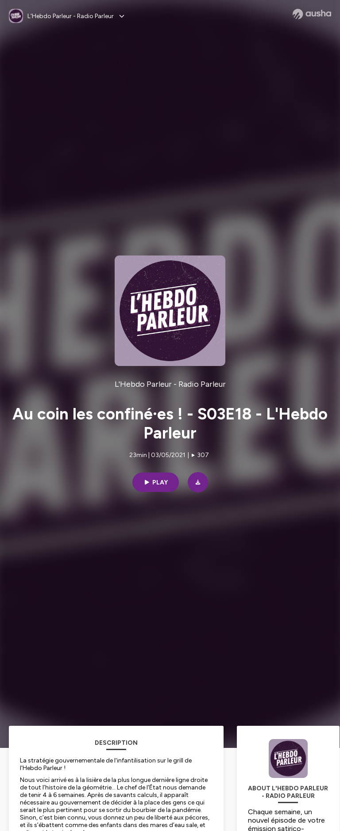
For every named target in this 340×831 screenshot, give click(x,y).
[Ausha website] (312, 14)
